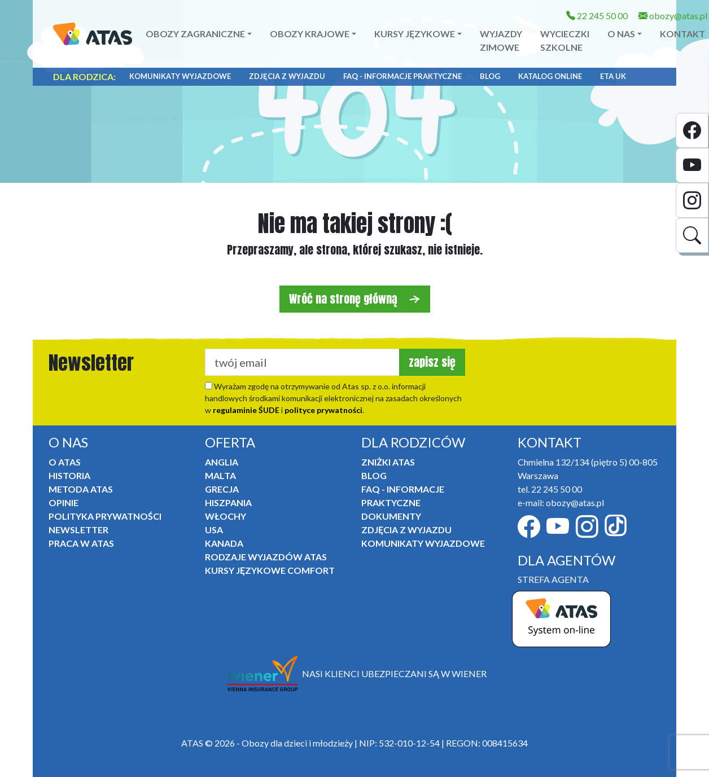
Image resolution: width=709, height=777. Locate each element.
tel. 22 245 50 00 (550, 489)
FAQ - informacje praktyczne (402, 76)
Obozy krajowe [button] (309, 33)
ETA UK (613, 76)
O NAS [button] (621, 33)
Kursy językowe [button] (414, 33)
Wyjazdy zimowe (501, 40)
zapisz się (432, 362)
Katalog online (550, 76)
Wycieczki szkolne (564, 40)
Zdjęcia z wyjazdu (287, 76)
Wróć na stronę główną (355, 299)
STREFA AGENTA (553, 579)
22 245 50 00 (597, 15)
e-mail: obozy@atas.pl (561, 502)
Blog (490, 76)
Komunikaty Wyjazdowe (180, 76)
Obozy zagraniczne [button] (195, 33)
